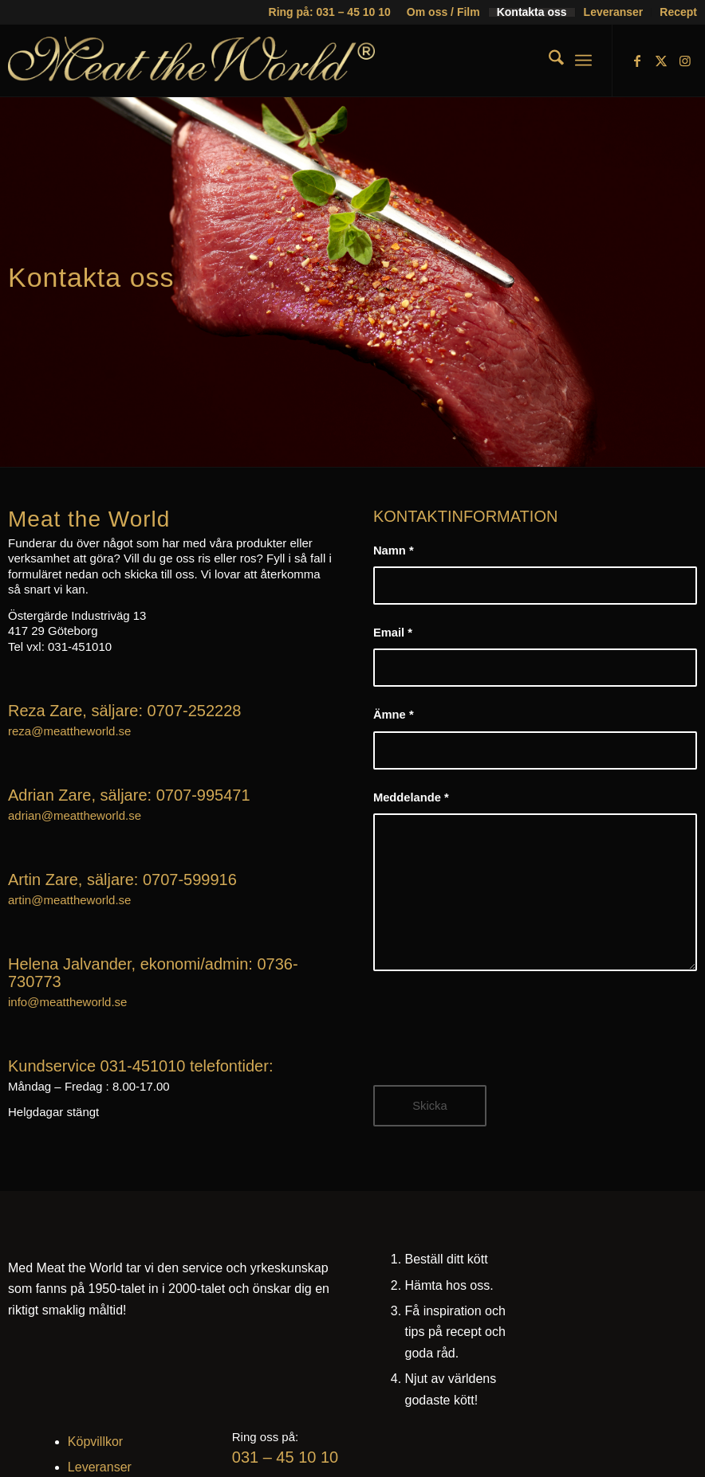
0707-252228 (195, 710)
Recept (678, 12)
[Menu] (583, 60)
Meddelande (411, 797)
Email (392, 632)
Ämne (393, 714)
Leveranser (614, 12)
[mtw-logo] (191, 72)
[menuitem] (444, 12)
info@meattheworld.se (67, 1002)
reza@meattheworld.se (69, 731)
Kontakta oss (532, 12)
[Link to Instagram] (685, 60)
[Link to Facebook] (637, 60)
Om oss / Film (443, 12)
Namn (393, 550)
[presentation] (494, 1039)
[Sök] (548, 60)
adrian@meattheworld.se (74, 815)
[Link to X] (661, 60)
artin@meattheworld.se (69, 900)
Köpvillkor (95, 1441)
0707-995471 (203, 795)
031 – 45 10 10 (285, 1457)
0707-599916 (190, 879)
